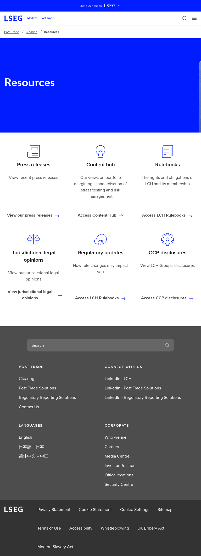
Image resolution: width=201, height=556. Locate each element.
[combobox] (94, 345)
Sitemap (165, 510)
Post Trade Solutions (37, 388)
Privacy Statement (53, 510)
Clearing (31, 32)
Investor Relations (121, 466)
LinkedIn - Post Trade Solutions (133, 388)
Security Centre (119, 484)
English (25, 437)
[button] (57, 366)
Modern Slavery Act (55, 547)
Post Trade (11, 32)
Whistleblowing (115, 528)
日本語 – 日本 (31, 447)
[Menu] (194, 18)
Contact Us (29, 407)
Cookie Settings (134, 510)
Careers (112, 447)
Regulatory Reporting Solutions (47, 397)
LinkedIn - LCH (118, 379)
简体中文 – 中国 (33, 456)
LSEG (113, 5)
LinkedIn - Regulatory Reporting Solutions (143, 397)
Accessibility (80, 528)
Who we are (115, 437)
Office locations (119, 475)
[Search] (184, 18)
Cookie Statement (95, 510)
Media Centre (117, 456)
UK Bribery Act (150, 528)
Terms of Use (49, 528)
